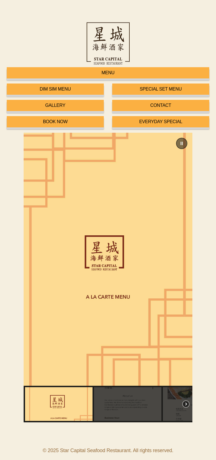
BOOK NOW (55, 121)
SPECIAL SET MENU (161, 89)
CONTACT (160, 105)
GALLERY (55, 105)
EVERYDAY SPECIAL (160, 121)
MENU (108, 72)
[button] (181, 143)
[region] (108, 277)
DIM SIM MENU (55, 89)
